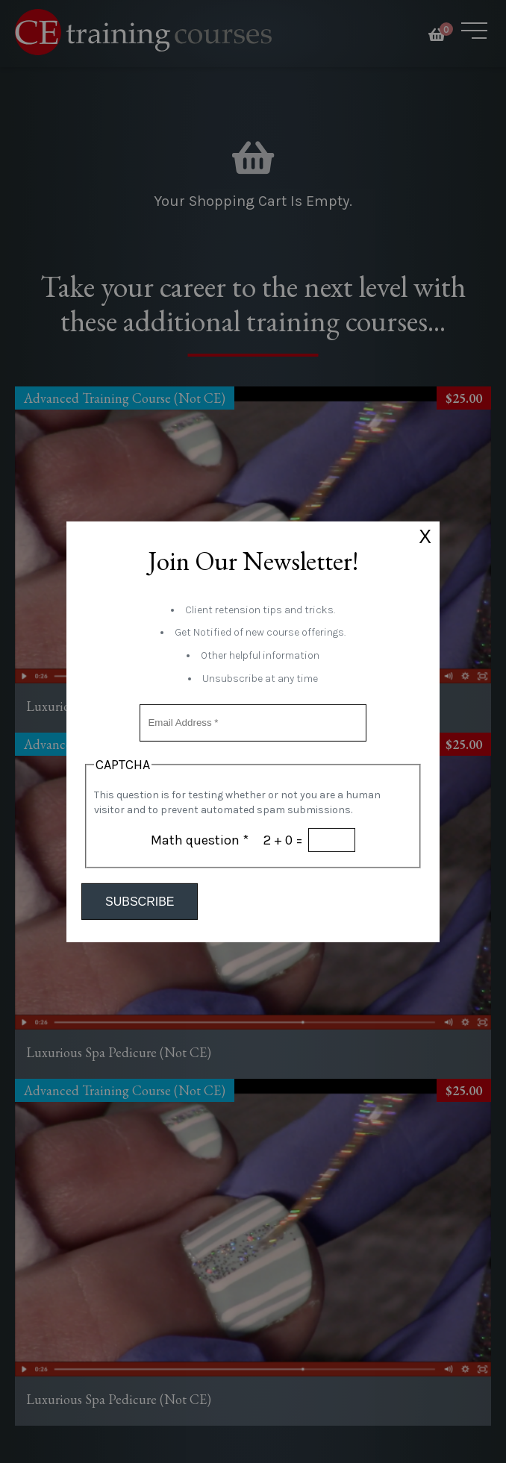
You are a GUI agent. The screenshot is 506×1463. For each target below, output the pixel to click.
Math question (200, 840)
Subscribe (139, 901)
